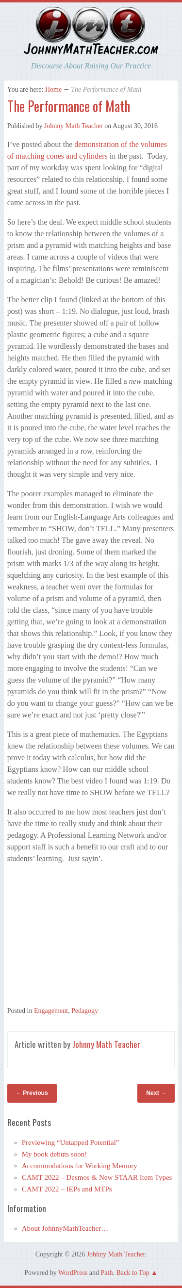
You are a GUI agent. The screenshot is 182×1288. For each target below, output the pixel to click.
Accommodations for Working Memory (79, 1166)
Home (53, 89)
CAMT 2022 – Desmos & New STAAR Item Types (97, 1177)
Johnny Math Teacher (73, 126)
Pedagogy (84, 1010)
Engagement (51, 1010)
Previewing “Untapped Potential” (70, 1142)
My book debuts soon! (54, 1154)
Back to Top (132, 1272)
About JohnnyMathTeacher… (65, 1228)
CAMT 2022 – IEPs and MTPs (67, 1189)
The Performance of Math (68, 106)
